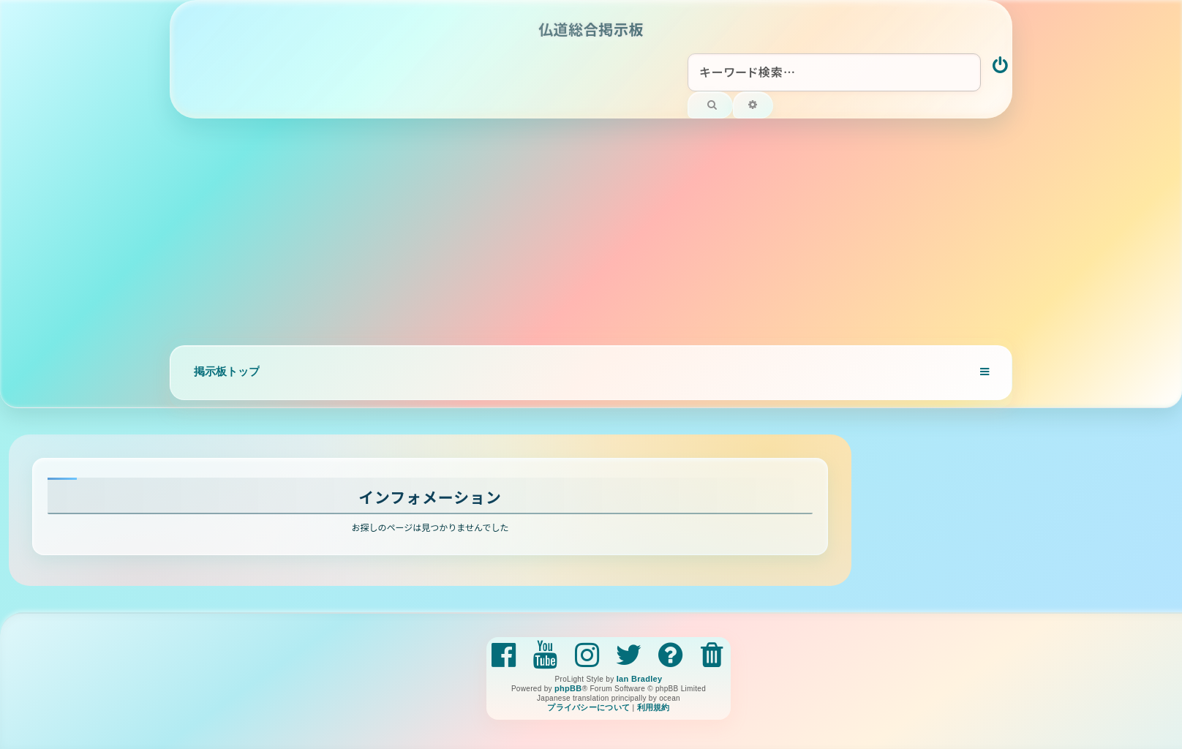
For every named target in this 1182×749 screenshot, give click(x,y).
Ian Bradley (640, 678)
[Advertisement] (591, 228)
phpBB (568, 688)
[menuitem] (1001, 66)
